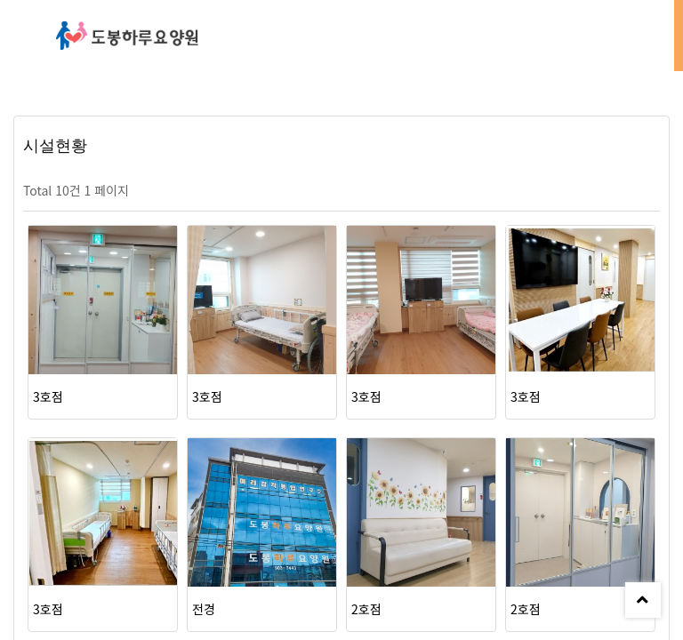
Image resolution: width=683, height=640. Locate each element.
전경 (203, 609)
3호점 (48, 396)
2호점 (366, 609)
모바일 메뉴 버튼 (652, 35)
